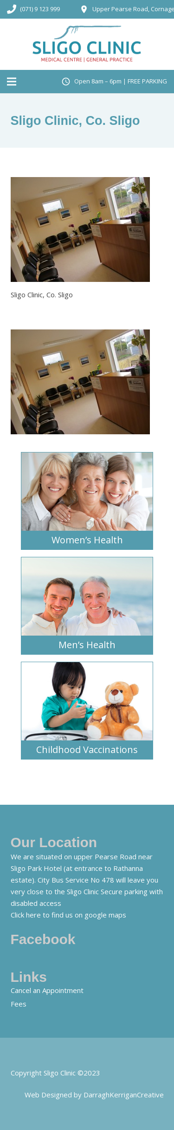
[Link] (87, 44)
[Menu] (11, 81)
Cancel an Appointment (47, 990)
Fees (18, 1003)
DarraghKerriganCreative (124, 1094)
